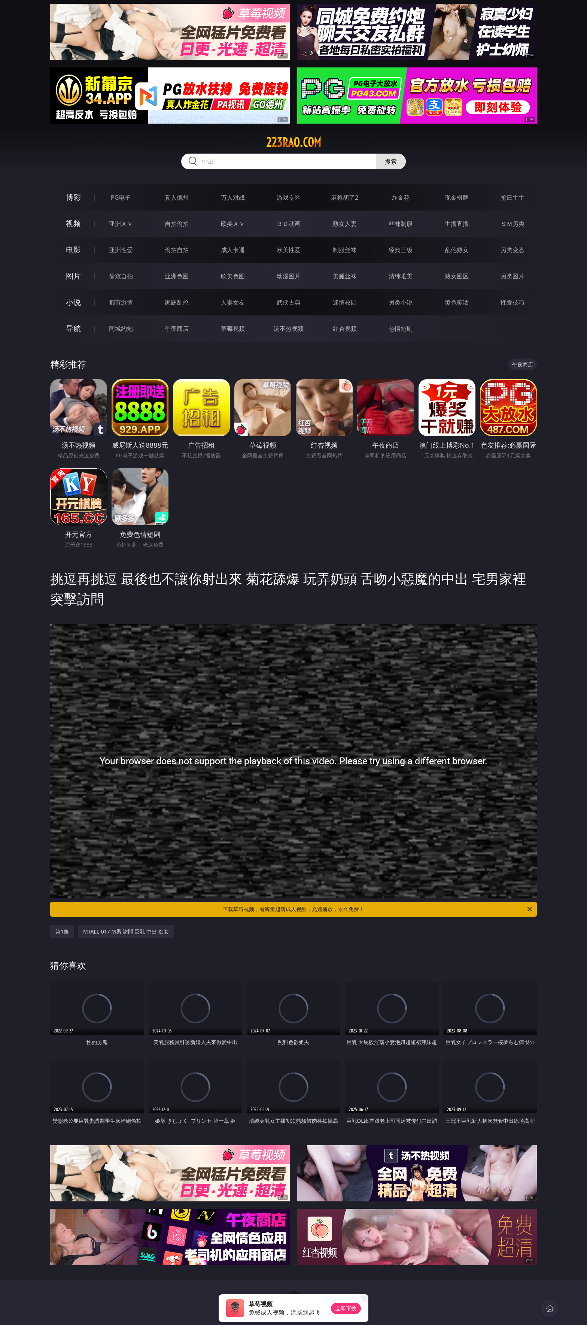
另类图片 (512, 276)
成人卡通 (233, 250)
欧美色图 (233, 276)
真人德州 (177, 197)
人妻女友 (233, 302)
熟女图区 (457, 276)
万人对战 (233, 197)
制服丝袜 (345, 250)
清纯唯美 (401, 276)
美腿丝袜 (345, 276)
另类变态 (512, 250)
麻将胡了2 (344, 197)
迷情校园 (345, 302)
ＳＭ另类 (512, 224)
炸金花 (401, 197)
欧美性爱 (289, 250)
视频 (73, 223)
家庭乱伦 (177, 302)
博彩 (73, 197)
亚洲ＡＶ (121, 224)
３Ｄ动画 (289, 224)
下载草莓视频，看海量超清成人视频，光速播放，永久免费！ (378, 909)
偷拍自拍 (177, 250)
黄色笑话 (457, 302)
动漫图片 (289, 276)
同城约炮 (121, 328)
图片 (73, 276)
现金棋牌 (457, 197)
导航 (73, 328)
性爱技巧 (512, 302)
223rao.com (293, 142)
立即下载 (345, 1308)
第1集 (62, 931)
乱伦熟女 (457, 250)
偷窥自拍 (121, 276)
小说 (73, 302)
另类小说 (401, 302)
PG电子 (121, 197)
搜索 (391, 161)
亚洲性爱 (121, 250)
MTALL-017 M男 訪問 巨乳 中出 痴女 (126, 931)
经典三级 (401, 250)
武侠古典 (289, 302)
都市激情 (121, 302)
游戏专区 (289, 197)
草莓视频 (233, 328)
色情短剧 (401, 328)
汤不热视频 (289, 328)
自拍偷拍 (177, 224)
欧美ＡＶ (233, 224)
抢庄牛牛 (512, 197)
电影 (73, 250)
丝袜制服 (401, 224)
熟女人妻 (345, 224)
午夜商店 (177, 328)
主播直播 (457, 224)
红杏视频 (345, 328)
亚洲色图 (177, 276)
